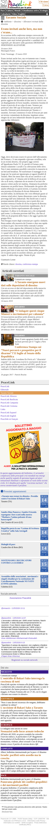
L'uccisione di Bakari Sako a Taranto (22, 707)
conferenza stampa (30, 264)
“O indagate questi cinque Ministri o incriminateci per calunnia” (22, 312)
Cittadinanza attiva (30, 10)
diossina (17, 22)
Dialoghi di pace (8, 544)
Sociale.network (9, 593)
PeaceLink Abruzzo (9, 396)
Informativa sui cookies (11, 823)
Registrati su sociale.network (25, 660)
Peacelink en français (9, 419)
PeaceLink (8, 382)
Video (14, 14)
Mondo (17, 10)
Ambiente (8, 22)
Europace (6, 725)
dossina (18, 264)
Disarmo (20, 307)
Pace (3, 10)
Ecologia (44, 10)
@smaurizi (5, 608)
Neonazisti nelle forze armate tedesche (22, 731)
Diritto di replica (27, 823)
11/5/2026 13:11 (18, 608)
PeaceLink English (8, 416)
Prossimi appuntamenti (15, 491)
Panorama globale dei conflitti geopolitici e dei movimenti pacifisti (24, 783)
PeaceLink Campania (9, 403)
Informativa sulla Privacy (36, 821)
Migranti (6, 672)
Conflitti (7, 749)
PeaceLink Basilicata (9, 399)
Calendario (5, 14)
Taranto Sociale (16, 17)
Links (3, 409)
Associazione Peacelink (20, 598)
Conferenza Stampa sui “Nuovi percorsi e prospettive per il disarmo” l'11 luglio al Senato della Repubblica (21, 351)
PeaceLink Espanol (8, 412)
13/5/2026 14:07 (19, 618)
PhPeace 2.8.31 (20, 821)
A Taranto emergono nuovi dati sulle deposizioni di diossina (23, 284)
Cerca (45, 5)
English (21, 14)
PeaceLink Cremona (9, 406)
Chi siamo (43, 2)
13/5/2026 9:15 (19, 643)
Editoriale (5, 389)
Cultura (9, 10)
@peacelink (6, 618)
